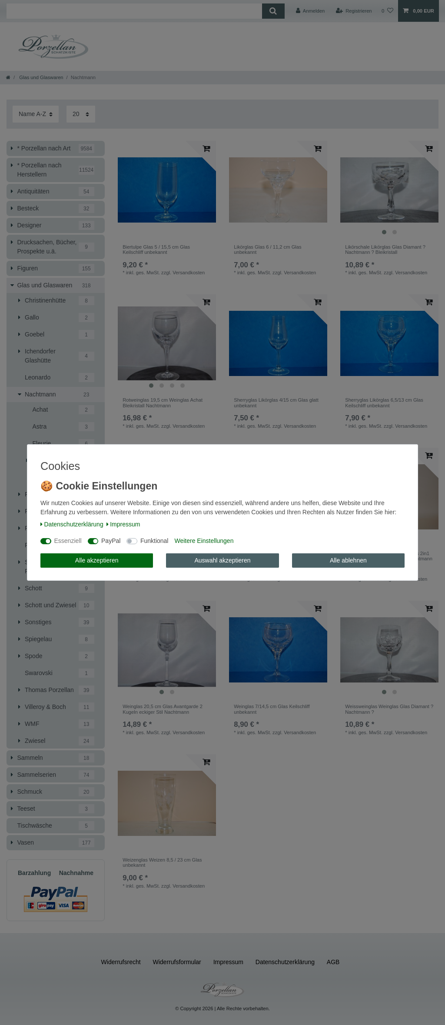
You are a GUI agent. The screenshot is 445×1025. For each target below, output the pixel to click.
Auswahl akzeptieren (222, 560)
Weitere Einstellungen (203, 540)
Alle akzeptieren (97, 560)
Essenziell (68, 540)
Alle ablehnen (348, 560)
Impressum (123, 524)
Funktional (154, 540)
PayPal (110, 540)
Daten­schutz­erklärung (71, 524)
